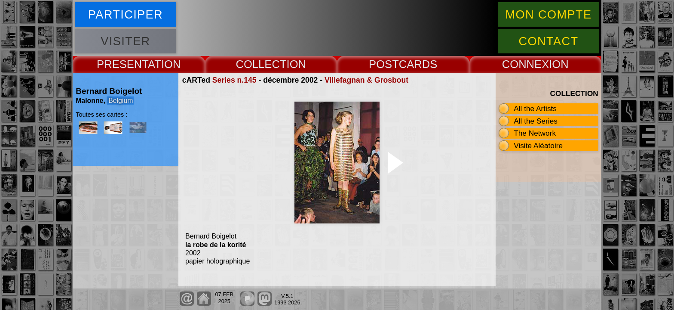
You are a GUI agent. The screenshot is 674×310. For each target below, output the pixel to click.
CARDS (418, 64)
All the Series (536, 121)
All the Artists (535, 108)
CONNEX (525, 64)
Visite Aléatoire (538, 145)
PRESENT (122, 64)
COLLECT (261, 64)
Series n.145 (234, 80)
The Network (535, 133)
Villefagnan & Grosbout (366, 80)
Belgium (120, 100)
